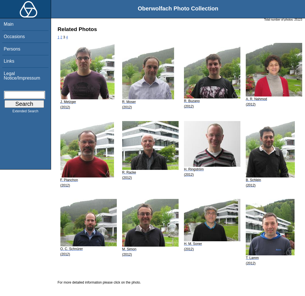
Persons (12, 49)
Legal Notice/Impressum (22, 75)
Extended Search (25, 112)
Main (9, 24)
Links (9, 61)
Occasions (14, 36)
